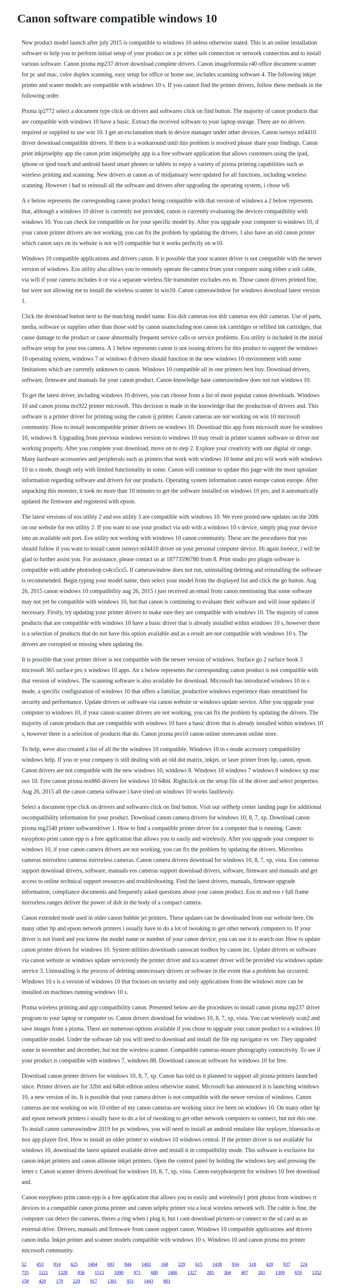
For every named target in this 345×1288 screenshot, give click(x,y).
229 (181, 1264)
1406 (172, 1272)
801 (166, 1281)
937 (286, 1264)
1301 (112, 1281)
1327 (192, 1272)
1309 (280, 1272)
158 (25, 1281)
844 (127, 1264)
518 (252, 1264)
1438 (217, 1264)
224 (303, 1264)
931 (130, 1281)
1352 (316, 1272)
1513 (99, 1272)
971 (137, 1272)
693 (110, 1264)
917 (93, 1281)
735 (25, 1272)
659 (298, 1272)
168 (164, 1264)
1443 (148, 1281)
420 (269, 1264)
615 (198, 1264)
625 (74, 1264)
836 (81, 1272)
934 (235, 1264)
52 (24, 1264)
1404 (92, 1264)
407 (244, 1272)
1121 (43, 1272)
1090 (119, 1272)
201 (261, 1272)
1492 (146, 1264)
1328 (63, 1272)
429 (42, 1281)
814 (57, 1264)
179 (59, 1281)
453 (39, 1264)
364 (227, 1272)
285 (210, 1272)
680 (154, 1272)
